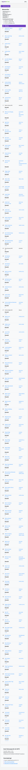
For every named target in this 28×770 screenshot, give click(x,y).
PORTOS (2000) (21, 727)
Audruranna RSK (8, 203)
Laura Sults (7, 332)
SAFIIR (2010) (21, 271)
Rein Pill (6, 612)
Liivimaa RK (7, 465)
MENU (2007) (21, 355)
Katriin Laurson (8, 271)
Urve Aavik (7, 728)
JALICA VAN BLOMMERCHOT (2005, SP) (22, 558)
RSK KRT (6, 113)
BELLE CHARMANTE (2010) (21, 449)
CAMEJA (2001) (21, 316)
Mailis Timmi (7, 393)
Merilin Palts (7, 526)
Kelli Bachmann (8, 279)
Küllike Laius (7, 324)
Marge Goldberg (8, 409)
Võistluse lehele (5, 6)
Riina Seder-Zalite (8, 627)
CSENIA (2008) (21, 566)
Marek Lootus (8, 401)
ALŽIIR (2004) (21, 495)
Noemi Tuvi (7, 566)
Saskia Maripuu (8, 650)
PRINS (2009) (21, 689)
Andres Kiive (7, 43)
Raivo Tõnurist (8, 596)
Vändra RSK (7, 91)
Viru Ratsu (7, 496)
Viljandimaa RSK (8, 83)
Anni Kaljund (7, 66)
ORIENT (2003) (21, 225)
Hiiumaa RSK (7, 180)
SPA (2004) (21, 74)
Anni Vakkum (7, 74)
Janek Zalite (7, 186)
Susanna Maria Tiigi (9, 681)
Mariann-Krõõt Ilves (9, 479)
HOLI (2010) (21, 658)
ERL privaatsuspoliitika (9, 762)
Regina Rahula (8, 604)
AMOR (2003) (21, 286)
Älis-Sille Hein (8, 735)
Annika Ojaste (8, 82)
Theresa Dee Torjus (9, 704)
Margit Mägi (7, 432)
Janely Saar (7, 202)
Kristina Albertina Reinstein (10, 302)
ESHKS (6, 402)
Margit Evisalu (8, 416)
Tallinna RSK (7, 37)
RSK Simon (7, 60)
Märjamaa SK (7, 29)
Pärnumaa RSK (7, 504)
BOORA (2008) (21, 36)
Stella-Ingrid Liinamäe (9, 674)
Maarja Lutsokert (8, 355)
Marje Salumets (8, 510)
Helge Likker (7, 171)
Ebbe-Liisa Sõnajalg (9, 111)
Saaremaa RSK (7, 76)
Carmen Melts (8, 90)
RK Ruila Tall (7, 68)
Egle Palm (7, 122)
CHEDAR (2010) (22, 627)
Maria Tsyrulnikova (9, 464)
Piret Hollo (7, 581)
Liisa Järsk (7, 339)
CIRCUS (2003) (21, 209)
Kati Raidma (7, 256)
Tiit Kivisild (7, 712)
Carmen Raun (8, 97)
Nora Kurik (7, 573)
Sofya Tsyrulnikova (9, 666)
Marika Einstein (8, 495)
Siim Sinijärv (7, 658)
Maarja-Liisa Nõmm (9, 370)
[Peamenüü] (25, 2)
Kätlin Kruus (7, 316)
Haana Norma (8, 153)
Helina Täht (7, 179)
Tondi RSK (7, 123)
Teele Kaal (7, 689)
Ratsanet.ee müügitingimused (11, 763)
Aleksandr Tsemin (8, 28)
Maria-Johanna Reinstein (10, 472)
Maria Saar (7, 456)
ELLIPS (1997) (21, 409)
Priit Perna (7, 589)
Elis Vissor (7, 130)
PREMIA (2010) (21, 233)
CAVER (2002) (21, 581)
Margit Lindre (8, 424)
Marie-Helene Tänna (9, 487)
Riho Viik (6, 620)
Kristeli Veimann (8, 287)
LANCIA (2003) (21, 332)
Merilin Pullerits (8, 533)
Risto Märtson (8, 635)
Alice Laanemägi (8, 36)
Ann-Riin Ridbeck (8, 59)
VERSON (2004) (21, 666)
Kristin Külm (7, 294)
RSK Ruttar (7, 379)
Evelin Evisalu (8, 145)
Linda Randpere (8, 347)
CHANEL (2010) (21, 604)
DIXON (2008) (21, 324)
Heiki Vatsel (7, 160)
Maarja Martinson (8, 362)
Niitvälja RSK (7, 582)
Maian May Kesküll (9, 378)
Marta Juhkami (8, 518)
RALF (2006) (21, 263)
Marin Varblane (8, 503)
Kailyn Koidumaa (8, 217)
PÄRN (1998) (21, 179)
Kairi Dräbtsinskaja (9, 233)
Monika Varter (8, 557)
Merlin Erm (7, 541)
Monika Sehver (8, 549)
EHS (5, 45)
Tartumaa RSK (7, 280)
